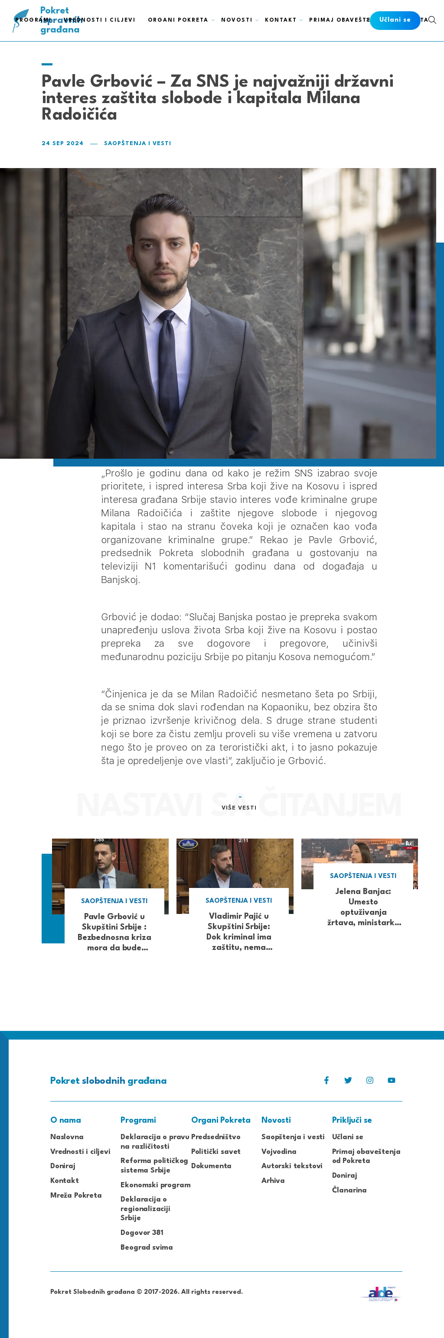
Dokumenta (211, 1166)
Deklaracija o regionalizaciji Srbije (145, 1209)
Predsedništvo (216, 1137)
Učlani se (347, 1137)
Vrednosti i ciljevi (80, 1152)
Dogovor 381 (142, 1233)
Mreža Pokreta (76, 1195)
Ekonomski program (155, 1185)
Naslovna (67, 1137)
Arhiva (273, 1181)
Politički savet (216, 1152)
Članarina (349, 1190)
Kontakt (64, 1181)
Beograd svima (147, 1247)
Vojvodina (278, 1152)
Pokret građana (62, 20)
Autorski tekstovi (292, 1166)
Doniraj (62, 1166)
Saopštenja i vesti (137, 143)
